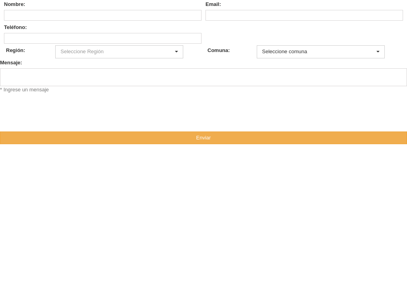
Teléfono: (15, 27)
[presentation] (60, 108)
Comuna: (218, 50)
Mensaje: (11, 63)
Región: (15, 50)
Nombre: (14, 4)
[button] (119, 51)
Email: (213, 4)
